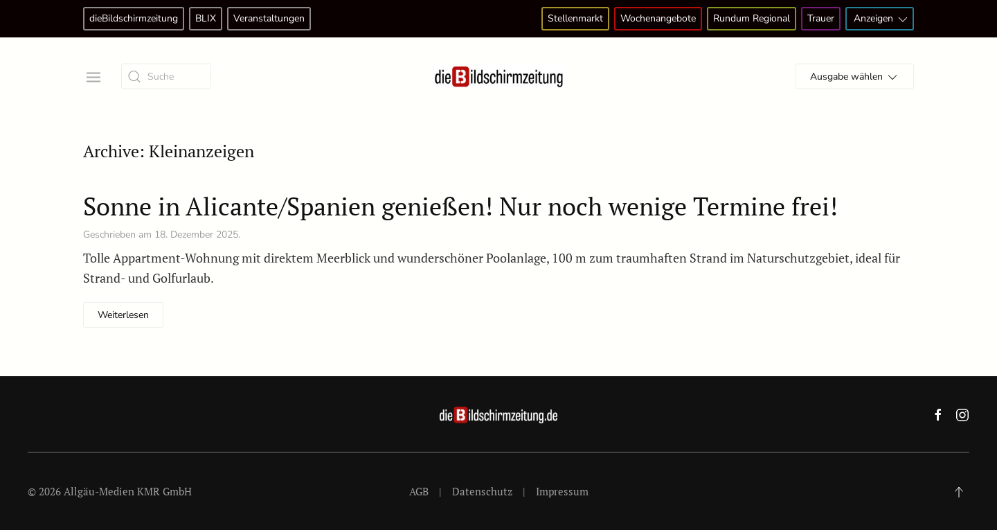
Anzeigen (882, 19)
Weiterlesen (123, 314)
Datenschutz (482, 491)
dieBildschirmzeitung (133, 18)
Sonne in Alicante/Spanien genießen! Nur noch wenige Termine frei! (460, 206)
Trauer (820, 18)
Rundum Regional (751, 18)
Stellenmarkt (575, 18)
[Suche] (166, 76)
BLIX (205, 18)
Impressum (562, 491)
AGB (419, 491)
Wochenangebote (658, 18)
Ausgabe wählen (854, 77)
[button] (91, 75)
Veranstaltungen (269, 18)
